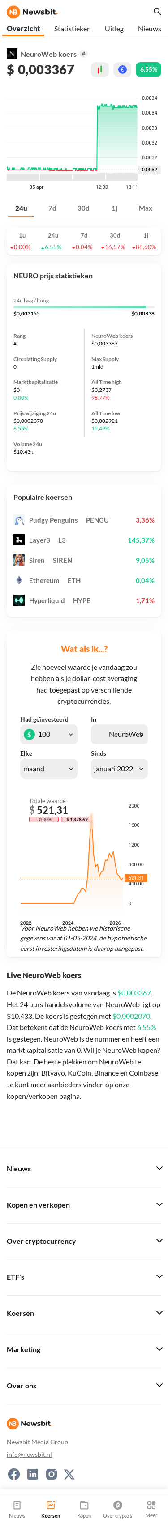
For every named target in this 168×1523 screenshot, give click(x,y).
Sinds (98, 753)
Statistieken (72, 28)
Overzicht (23, 28)
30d (84, 208)
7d (52, 208)
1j (114, 208)
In (93, 719)
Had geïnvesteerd (44, 719)
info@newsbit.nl (29, 1454)
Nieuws (149, 28)
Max (145, 208)
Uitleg (114, 28)
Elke (26, 753)
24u (21, 208)
